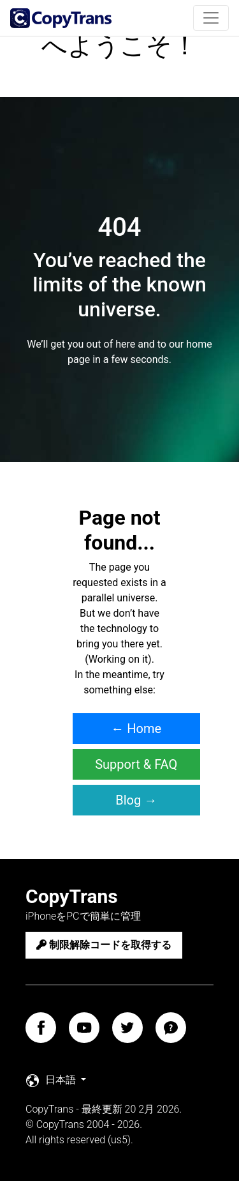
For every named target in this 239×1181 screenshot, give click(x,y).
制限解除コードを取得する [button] (103, 945)
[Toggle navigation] (211, 18)
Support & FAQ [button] (136, 764)
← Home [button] (136, 728)
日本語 (52, 1080)
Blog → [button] (136, 800)
